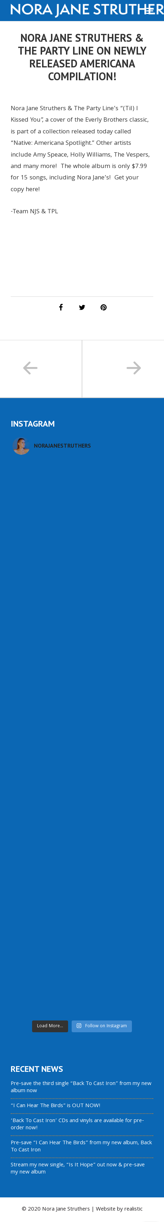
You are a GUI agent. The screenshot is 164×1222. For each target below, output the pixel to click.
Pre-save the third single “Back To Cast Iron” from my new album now (81, 1087)
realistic (133, 1209)
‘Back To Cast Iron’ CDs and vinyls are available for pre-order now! (77, 1124)
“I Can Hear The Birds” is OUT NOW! (56, 1106)
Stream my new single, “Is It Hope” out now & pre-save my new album (78, 1169)
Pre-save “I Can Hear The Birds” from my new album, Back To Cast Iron (81, 1147)
